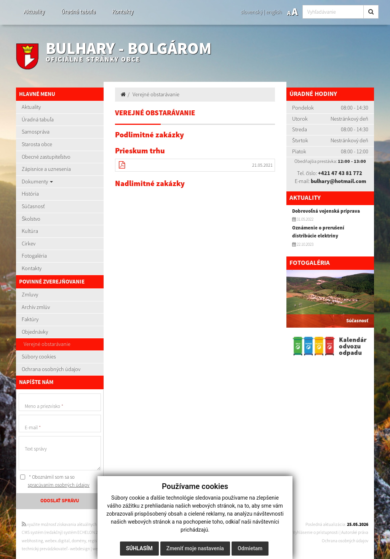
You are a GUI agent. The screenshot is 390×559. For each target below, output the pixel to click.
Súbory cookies (39, 356)
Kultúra (30, 231)
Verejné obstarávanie (47, 344)
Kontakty (122, 11)
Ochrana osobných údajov (51, 369)
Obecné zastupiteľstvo (46, 156)
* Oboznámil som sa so (55, 481)
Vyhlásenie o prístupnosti (316, 532)
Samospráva (36, 131)
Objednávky (35, 331)
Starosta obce (37, 144)
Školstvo (31, 218)
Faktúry (30, 319)
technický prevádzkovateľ (44, 548)
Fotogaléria (34, 255)
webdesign (80, 548)
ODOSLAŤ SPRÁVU (59, 500)
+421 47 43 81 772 (340, 173)
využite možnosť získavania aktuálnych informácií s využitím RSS (82, 524)
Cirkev (28, 243)
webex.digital (57, 540)
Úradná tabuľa (78, 11)
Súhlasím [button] (139, 548)
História (30, 193)
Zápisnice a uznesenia (46, 169)
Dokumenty (37, 181)
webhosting (32, 540)
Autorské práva (354, 532)
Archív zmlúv (36, 307)
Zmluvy (30, 294)
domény (79, 540)
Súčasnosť (33, 206)
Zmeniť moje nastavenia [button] (195, 548)
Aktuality (34, 11)
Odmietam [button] (250, 548)
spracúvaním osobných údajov (59, 485)
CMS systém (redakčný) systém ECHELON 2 (60, 532)
